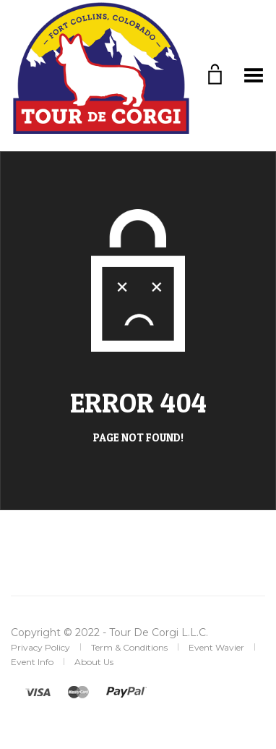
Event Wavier (216, 647)
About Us (93, 661)
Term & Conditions (129, 647)
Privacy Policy (40, 647)
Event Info (32, 661)
